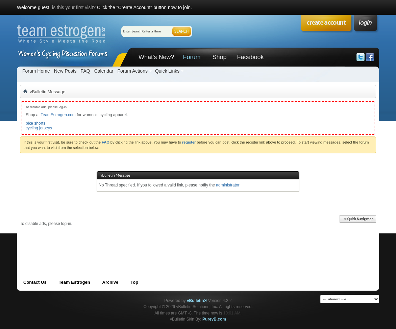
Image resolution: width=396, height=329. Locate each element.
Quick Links (167, 71)
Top (134, 282)
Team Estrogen (74, 282)
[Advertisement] (143, 241)
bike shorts (35, 123)
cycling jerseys (39, 128)
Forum (191, 57)
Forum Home (36, 71)
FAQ (85, 71)
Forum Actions (132, 71)
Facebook (250, 57)
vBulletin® (197, 300)
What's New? (156, 57)
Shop (219, 57)
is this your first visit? (74, 7)
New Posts (65, 71)
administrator (227, 185)
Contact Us (35, 282)
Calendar (104, 71)
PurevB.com (214, 319)
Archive (110, 282)
